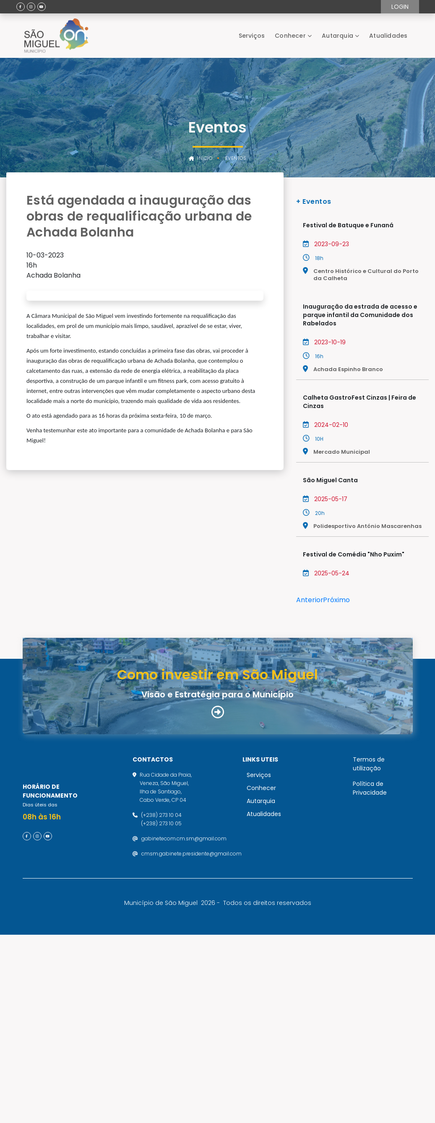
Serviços (252, 35)
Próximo (336, 600)
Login (400, 7)
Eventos (236, 158)
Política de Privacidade (370, 973)
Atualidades (388, 35)
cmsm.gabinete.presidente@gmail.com (191, 1038)
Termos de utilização (369, 948)
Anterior (309, 600)
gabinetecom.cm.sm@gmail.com (184, 1023)
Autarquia (337, 35)
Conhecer (290, 35)
